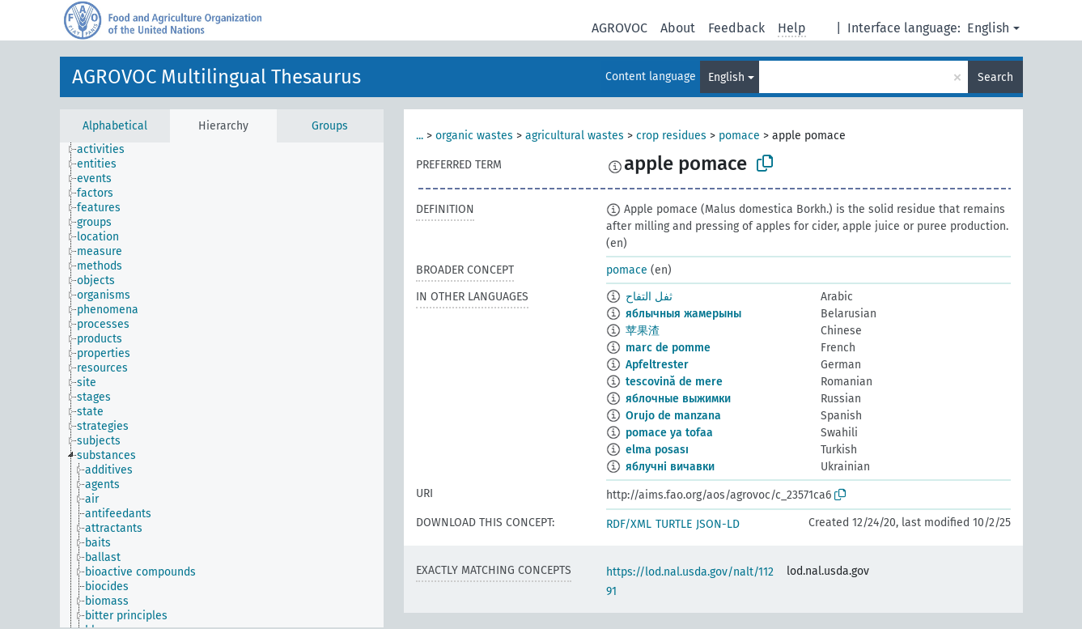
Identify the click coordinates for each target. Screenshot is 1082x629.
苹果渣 (643, 331)
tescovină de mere (674, 382)
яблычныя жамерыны (683, 314)
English (988, 28)
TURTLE (674, 524)
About (677, 28)
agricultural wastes (574, 135)
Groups (330, 126)
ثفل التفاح (649, 297)
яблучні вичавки (670, 467)
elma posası (657, 450)
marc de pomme (668, 348)
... (419, 135)
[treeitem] (107, 149)
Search (995, 77)
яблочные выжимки (678, 399)
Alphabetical (115, 126)
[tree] (222, 384)
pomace (739, 135)
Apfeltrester (657, 365)
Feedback (736, 28)
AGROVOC (619, 28)
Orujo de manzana (673, 416)
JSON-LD (718, 524)
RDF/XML (628, 524)
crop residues (671, 135)
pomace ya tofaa (669, 433)
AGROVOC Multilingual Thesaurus (216, 77)
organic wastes (474, 135)
